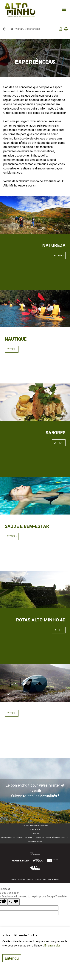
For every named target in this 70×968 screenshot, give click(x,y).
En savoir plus (52, 945)
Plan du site (35, 829)
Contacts (35, 833)
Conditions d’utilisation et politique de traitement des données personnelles (35, 837)
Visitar (19, 28)
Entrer (58, 255)
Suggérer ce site (35, 841)
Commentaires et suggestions (35, 825)
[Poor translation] (14, 901)
